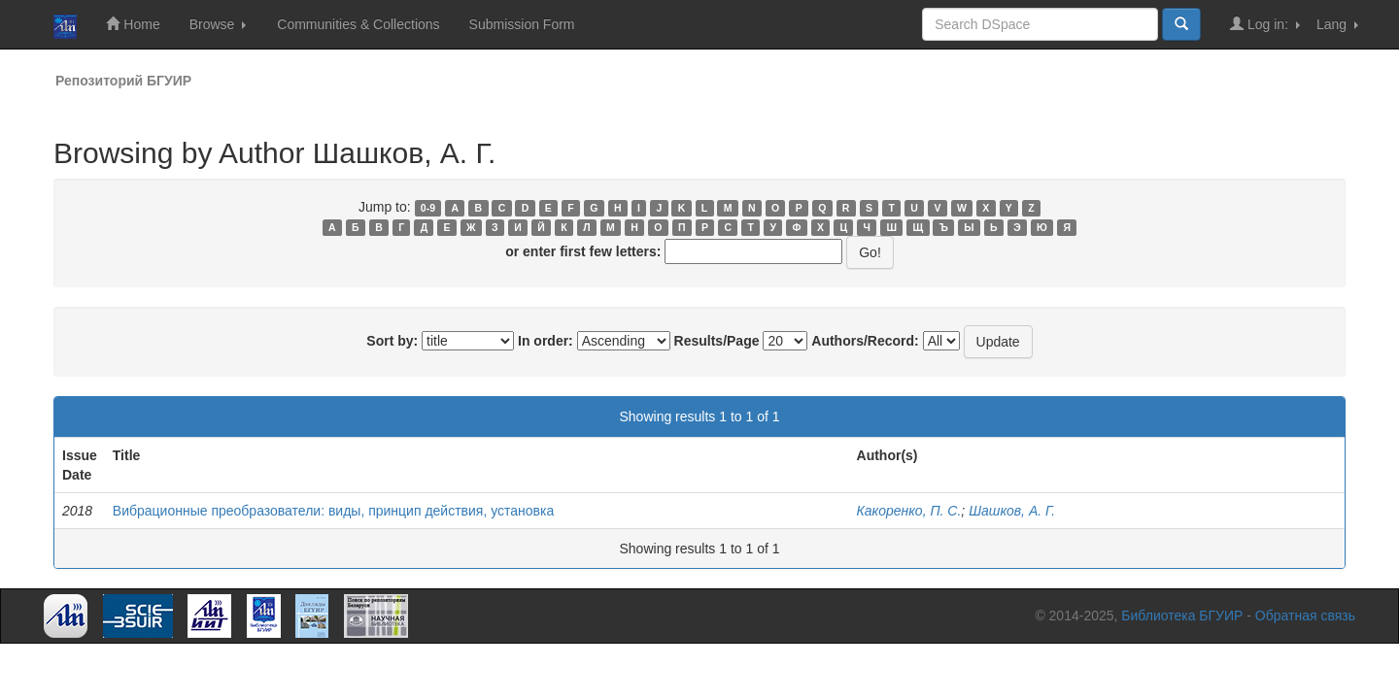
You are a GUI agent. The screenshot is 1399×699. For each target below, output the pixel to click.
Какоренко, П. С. (909, 510)
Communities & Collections (358, 24)
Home (132, 24)
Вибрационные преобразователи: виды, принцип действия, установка (333, 510)
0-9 (428, 208)
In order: (545, 341)
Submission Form (522, 24)
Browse (218, 24)
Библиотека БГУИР (1182, 615)
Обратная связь (1305, 615)
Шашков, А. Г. (1012, 510)
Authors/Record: (864, 341)
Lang (1337, 24)
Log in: (1265, 24)
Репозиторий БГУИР (123, 80)
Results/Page (717, 341)
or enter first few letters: (583, 251)
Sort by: (392, 341)
